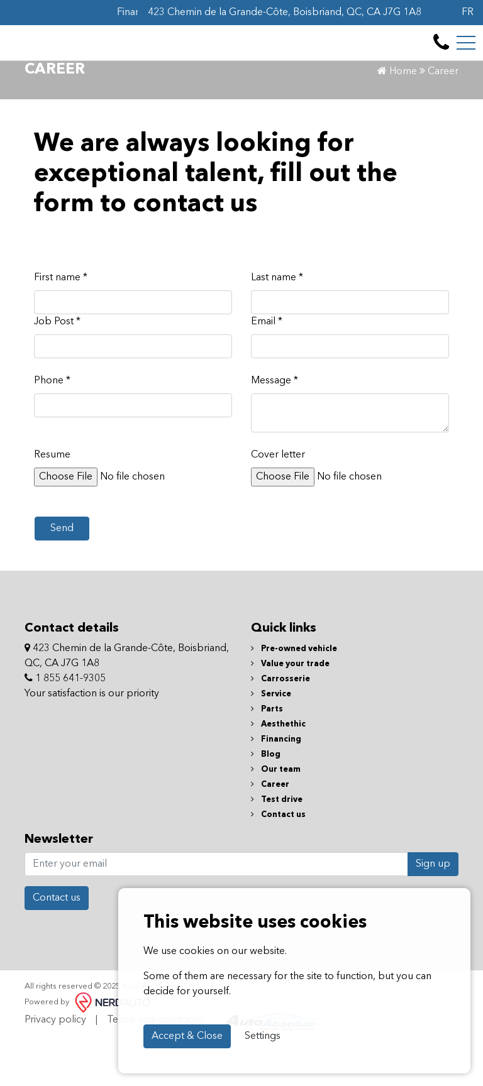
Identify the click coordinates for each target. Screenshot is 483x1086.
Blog (265, 799)
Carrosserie (280, 724)
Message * (274, 425)
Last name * (277, 322)
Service (271, 739)
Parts (267, 754)
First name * (60, 322)
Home (397, 116)
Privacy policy (55, 1065)
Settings (262, 1036)
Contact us (278, 859)
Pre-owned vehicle (294, 693)
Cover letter (278, 500)
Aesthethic (278, 769)
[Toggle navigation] (466, 53)
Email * (266, 366)
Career (270, 829)
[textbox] (350, 457)
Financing (276, 784)
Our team (276, 814)
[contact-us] (441, 53)
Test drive (277, 844)
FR (468, 13)
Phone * (52, 425)
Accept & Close (187, 1036)
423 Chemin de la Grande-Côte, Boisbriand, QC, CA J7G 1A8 (284, 13)
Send (62, 573)
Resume (52, 500)
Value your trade (290, 709)
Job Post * (57, 366)
